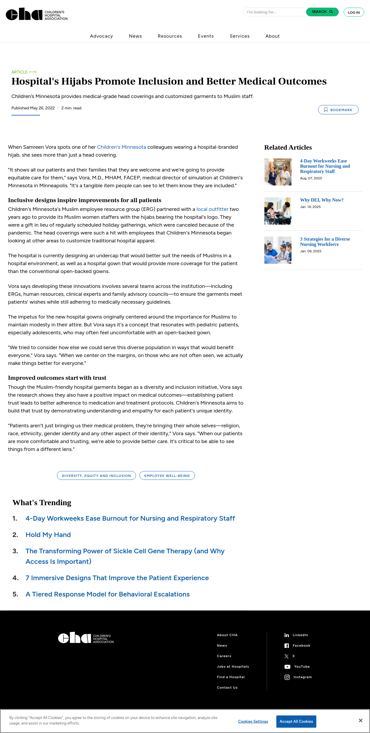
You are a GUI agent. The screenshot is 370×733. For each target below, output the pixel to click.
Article (19, 72)
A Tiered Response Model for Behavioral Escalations (108, 594)
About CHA (227, 635)
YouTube (302, 666)
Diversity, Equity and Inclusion (96, 476)
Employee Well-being (167, 476)
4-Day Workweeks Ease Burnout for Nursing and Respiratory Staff (130, 518)
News (135, 36)
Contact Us (227, 687)
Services (240, 36)
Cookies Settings (253, 721)
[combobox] (276, 12)
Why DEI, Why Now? (322, 199)
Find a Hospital (231, 677)
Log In (354, 13)
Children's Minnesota (121, 147)
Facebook (301, 645)
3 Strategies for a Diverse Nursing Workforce (325, 242)
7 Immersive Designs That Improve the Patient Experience (117, 577)
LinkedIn (300, 635)
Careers (224, 656)
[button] (322, 12)
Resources (170, 36)
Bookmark (338, 110)
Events (206, 36)
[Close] (360, 720)
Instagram (303, 677)
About (273, 36)
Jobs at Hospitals (233, 666)
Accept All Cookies (296, 721)
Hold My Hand (48, 534)
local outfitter (212, 209)
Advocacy (101, 36)
